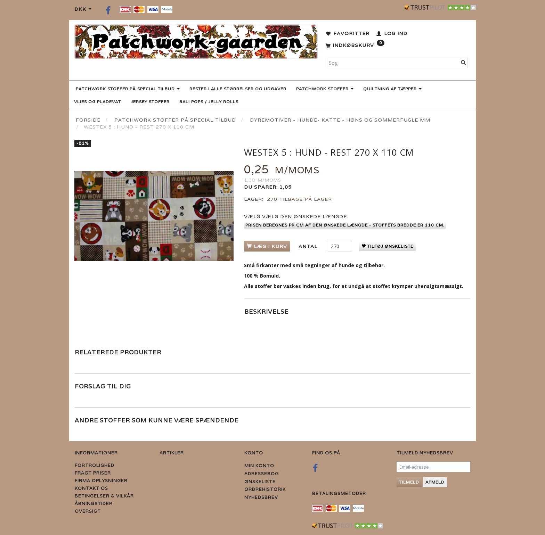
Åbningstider (94, 504)
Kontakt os (91, 488)
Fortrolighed (94, 465)
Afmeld (435, 482)
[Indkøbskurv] (355, 45)
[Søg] (463, 62)
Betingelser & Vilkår (104, 496)
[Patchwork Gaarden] (196, 40)
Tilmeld (409, 482)
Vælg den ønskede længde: (296, 216)
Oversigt (88, 511)
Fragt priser (93, 473)
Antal (309, 246)
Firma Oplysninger (101, 481)
